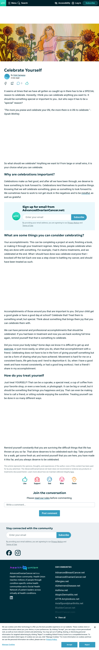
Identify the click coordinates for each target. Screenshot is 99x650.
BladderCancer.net (65, 607)
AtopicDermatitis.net (66, 594)
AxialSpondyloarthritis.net (69, 603)
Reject (87, 645)
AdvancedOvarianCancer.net (70, 576)
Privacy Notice (73, 223)
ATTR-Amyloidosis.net (67, 598)
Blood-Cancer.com (65, 612)
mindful (85, 193)
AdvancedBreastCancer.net (70, 572)
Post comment (49, 513)
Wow (60, 481)
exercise (8, 348)
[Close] (95, 627)
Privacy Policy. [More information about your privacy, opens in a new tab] (51, 639)
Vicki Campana (19, 75)
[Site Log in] (76, 3)
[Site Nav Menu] (12, 3)
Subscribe (90, 3)
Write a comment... (16, 504)
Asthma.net (61, 590)
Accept (69, 645)
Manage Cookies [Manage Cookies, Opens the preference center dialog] (8, 644)
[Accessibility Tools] (62, 3)
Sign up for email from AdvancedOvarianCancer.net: (43, 208)
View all (60, 617)
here (72, 472)
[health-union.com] (24, 567)
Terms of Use (27, 226)
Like (23, 481)
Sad (48, 481)
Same (73, 481)
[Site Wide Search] (22, 3)
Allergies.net (62, 581)
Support (36, 481)
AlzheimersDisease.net (67, 585)
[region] (49, 636)
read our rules (42, 497)
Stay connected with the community (29, 528)
